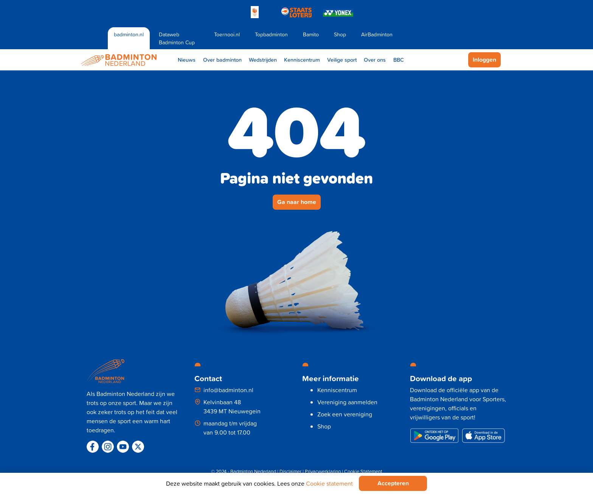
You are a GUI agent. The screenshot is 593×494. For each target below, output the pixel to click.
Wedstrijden (263, 60)
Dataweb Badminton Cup (177, 38)
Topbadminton (271, 34)
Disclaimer (290, 471)
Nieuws (187, 60)
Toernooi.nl (227, 34)
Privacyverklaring (323, 471)
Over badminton (222, 60)
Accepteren (393, 483)
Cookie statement (329, 483)
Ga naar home (296, 202)
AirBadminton (377, 34)
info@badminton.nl (228, 390)
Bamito (311, 34)
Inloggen (484, 59)
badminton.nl (129, 34)
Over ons (375, 60)
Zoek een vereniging (344, 414)
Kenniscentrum (302, 60)
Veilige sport (342, 60)
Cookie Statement (363, 471)
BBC (398, 60)
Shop (340, 34)
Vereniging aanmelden (347, 402)
